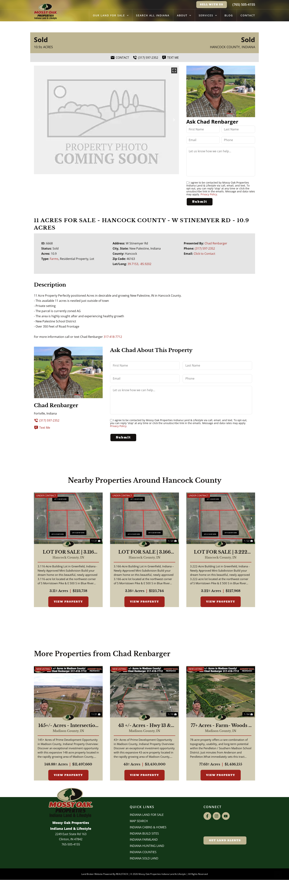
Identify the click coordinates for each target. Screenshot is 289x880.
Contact (248, 15)
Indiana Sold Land (144, 859)
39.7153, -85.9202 (139, 264)
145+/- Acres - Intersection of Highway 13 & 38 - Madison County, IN (68, 725)
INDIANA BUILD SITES (144, 834)
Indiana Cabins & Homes (148, 828)
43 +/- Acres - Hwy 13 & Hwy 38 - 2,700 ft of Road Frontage (144, 725)
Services (208, 15)
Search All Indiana (152, 15)
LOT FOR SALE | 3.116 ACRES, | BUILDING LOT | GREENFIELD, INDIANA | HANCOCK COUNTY (68, 552)
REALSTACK (122, 874)
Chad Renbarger (216, 243)
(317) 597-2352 (205, 248)
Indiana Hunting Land (147, 846)
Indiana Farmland (144, 840)
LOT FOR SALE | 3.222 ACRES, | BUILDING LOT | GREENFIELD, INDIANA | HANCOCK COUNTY (220, 552)
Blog (228, 15)
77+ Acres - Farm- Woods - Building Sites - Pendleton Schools (220, 725)
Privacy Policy (209, 194)
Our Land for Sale (111, 15)
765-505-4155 (71, 845)
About (184, 15)
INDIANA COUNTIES (143, 852)
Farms (54, 259)
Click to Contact (204, 254)
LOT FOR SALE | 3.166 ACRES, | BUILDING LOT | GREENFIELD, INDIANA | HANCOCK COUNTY (144, 552)
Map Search (139, 821)
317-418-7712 (113, 337)
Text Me (42, 427)
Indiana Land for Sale (147, 815)
